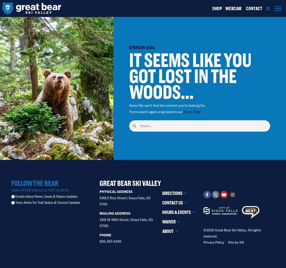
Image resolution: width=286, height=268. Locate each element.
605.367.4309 (110, 241)
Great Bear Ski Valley (130, 183)
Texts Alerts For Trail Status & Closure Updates (47, 202)
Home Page (192, 112)
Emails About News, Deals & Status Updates (46, 196)
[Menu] (277, 8)
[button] (268, 8)
